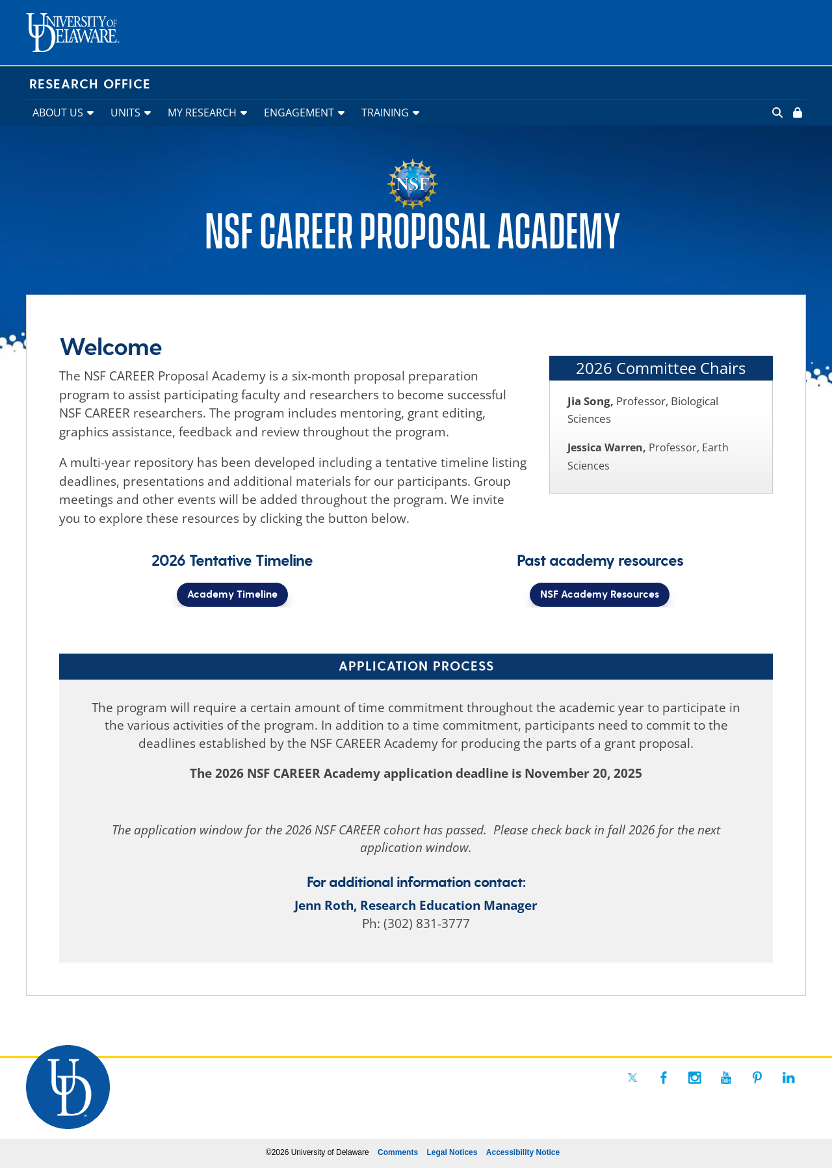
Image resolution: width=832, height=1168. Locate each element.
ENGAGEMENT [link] (299, 112)
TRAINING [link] (385, 112)
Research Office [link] (90, 84)
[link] (796, 113)
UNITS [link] (125, 112)
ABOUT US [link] (57, 112)
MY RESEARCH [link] (202, 112)
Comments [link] (398, 1152)
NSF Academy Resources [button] (599, 595)
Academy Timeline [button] (232, 595)
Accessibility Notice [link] (523, 1152)
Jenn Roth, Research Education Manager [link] (416, 905)
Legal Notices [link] (451, 1152)
